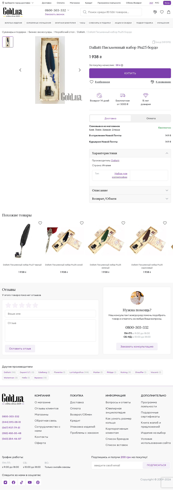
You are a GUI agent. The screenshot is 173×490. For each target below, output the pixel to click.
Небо (26, 377)
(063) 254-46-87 (11, 438)
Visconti (156, 372)
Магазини (75, 3)
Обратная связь (46, 420)
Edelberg (44, 372)
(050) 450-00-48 (11, 433)
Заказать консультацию (136, 346)
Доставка (110, 118)
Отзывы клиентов (46, 408)
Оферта (40, 443)
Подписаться (156, 465)
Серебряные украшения (39, 23)
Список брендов (117, 438)
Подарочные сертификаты (150, 414)
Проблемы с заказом (84, 432)
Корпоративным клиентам (117, 430)
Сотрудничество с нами (47, 428)
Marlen (98, 372)
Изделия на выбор (153, 432)
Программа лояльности (109, 3)
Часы (82, 23)
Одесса (116, 129)
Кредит (88, 3)
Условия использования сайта (156, 441)
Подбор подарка (144, 23)
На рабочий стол (65, 31)
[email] (118, 465)
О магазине (42, 402)
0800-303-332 (137, 327)
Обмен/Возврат (134, 3)
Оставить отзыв (20, 348)
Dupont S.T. (27, 372)
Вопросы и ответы (118, 402)
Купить (130, 73)
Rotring (126, 372)
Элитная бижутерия (65, 23)
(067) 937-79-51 (11, 427)
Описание (100, 190)
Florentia (59, 372)
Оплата (151, 118)
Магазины (41, 414)
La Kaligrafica (79, 372)
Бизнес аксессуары (40, 31)
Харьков (107, 129)
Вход (167, 3)
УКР (151, 3)
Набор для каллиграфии (119, 175)
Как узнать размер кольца (118, 420)
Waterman (11, 377)
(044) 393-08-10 (11, 422)
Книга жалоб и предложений (151, 424)
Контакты (41, 436)
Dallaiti (81, 31)
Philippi (111, 372)
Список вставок (117, 445)
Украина (40, 377)
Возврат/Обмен (104, 199)
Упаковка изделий (82, 426)
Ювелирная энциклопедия (115, 410)
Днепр (98, 129)
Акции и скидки (123, 23)
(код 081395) (163, 42)
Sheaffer (140, 372)
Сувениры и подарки (14, 31)
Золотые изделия (13, 23)
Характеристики (104, 153)
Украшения (163, 23)
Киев (91, 129)
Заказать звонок (54, 14)
